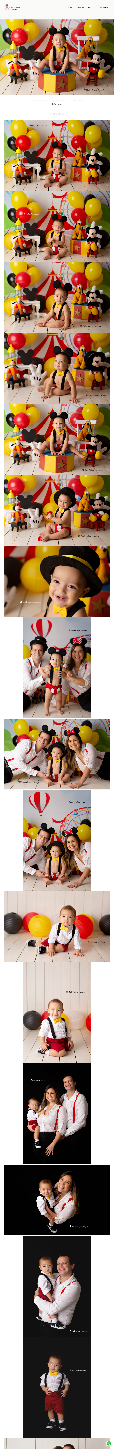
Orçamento (103, 8)
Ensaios (80, 8)
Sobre (91, 8)
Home (69, 8)
